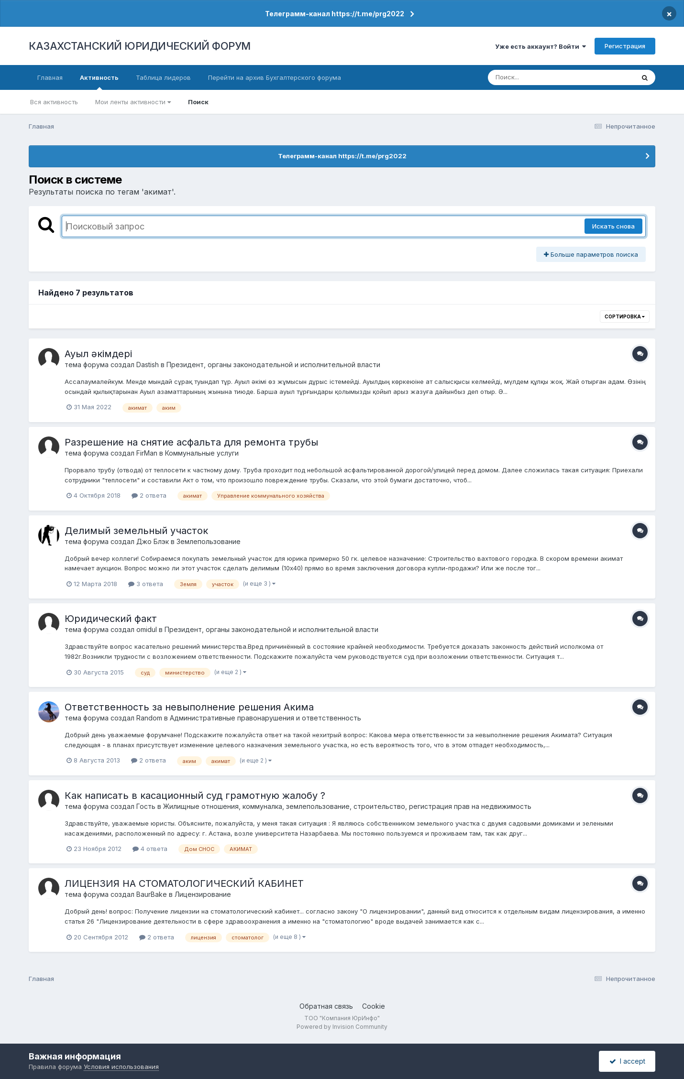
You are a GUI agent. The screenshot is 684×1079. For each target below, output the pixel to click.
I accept (627, 1061)
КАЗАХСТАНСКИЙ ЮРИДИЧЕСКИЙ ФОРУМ (140, 46)
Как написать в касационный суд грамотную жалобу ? (195, 795)
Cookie (373, 1006)
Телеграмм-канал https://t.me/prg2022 (334, 14)
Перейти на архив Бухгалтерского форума (274, 77)
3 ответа (145, 584)
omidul (146, 629)
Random (149, 718)
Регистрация (625, 46)
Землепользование (209, 541)
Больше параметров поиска (591, 254)
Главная (50, 77)
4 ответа (149, 848)
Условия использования (121, 1066)
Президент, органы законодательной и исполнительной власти (273, 364)
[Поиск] (543, 77)
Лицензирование (203, 894)
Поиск (198, 102)
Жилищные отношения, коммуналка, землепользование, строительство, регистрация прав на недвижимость (347, 806)
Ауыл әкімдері (98, 354)
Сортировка (625, 316)
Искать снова (613, 226)
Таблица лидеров (163, 77)
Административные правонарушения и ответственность (265, 718)
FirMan (146, 453)
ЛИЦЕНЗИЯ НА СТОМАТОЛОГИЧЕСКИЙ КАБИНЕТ (184, 883)
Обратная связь (326, 1006)
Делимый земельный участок (136, 530)
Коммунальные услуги (202, 453)
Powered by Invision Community (342, 1026)
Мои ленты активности (133, 102)
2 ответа (149, 495)
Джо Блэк (152, 541)
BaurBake (151, 894)
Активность (99, 82)
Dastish (147, 364)
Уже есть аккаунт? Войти (540, 46)
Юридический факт (111, 618)
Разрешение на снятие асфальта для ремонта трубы (191, 442)
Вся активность (54, 102)
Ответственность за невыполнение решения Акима (189, 707)
